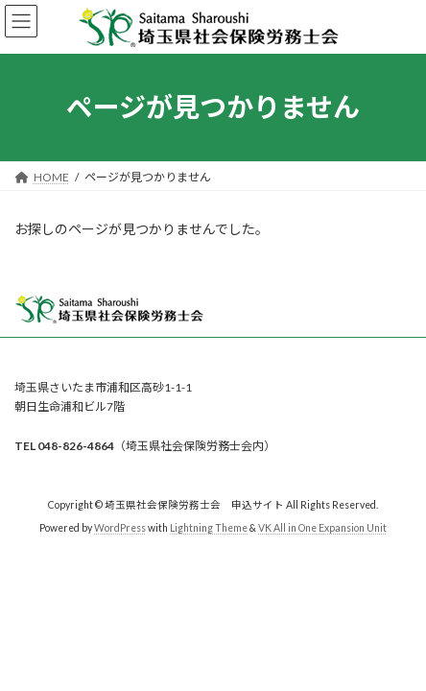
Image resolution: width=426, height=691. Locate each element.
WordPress (120, 528)
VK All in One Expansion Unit (322, 528)
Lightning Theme (209, 528)
